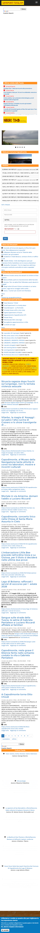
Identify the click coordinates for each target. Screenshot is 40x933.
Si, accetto (5, 930)
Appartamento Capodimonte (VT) (15, 315)
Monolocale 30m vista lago (13, 320)
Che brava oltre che (10, 338)
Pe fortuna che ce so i (11, 355)
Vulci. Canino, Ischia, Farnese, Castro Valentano (21, 754)
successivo (6, 739)
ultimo (14, 739)
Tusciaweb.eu (24, 637)
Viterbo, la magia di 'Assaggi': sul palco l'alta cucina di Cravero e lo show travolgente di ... (18, 421)
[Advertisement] (15, 29)
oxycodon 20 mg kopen (12, 333)
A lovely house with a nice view (14, 310)
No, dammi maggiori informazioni (12, 926)
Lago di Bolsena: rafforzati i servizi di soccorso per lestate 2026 (19, 584)
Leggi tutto (5, 412)
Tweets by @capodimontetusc (11, 297)
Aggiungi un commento (18, 412)
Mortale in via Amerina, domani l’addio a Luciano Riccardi (19, 497)
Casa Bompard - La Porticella (13, 308)
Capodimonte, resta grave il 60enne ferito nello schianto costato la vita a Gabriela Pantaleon (17, 654)
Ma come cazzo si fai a (11, 335)
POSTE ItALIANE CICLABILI (13, 352)
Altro (3, 270)
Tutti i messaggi (5, 204)
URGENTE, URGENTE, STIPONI (14, 340)
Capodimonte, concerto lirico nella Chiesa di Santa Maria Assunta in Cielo (18, 519)
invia (5, 238)
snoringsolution (9, 350)
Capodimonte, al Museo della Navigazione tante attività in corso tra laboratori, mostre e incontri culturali (18, 463)
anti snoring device (10, 347)
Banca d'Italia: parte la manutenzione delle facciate (21, 280)
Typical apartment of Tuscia (13, 312)
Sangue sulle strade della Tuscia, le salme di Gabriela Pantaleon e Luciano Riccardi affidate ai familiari (18, 621)
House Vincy (8, 317)
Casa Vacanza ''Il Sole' (11, 303)
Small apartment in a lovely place (15, 305)
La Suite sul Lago (9, 324)
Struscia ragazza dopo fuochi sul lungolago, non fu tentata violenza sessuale (18, 384)
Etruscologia (21, 781)
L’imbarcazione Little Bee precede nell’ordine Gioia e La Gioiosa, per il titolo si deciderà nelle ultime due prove (19, 556)
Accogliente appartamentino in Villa (16, 322)
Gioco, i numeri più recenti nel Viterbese (17, 291)
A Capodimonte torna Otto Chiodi (16, 695)
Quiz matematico (9, 229)
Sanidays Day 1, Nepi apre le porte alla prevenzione (18, 88)
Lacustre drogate (9, 345)
